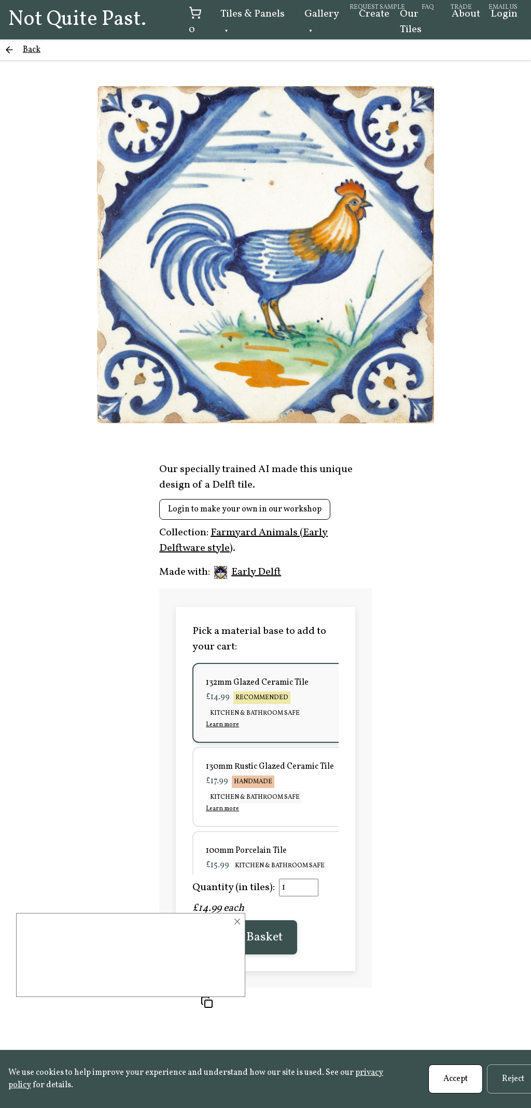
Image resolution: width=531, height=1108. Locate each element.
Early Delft (247, 572)
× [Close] (237, 922)
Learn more (222, 725)
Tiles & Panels (252, 14)
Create (374, 14)
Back (31, 50)
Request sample (377, 7)
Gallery (321, 14)
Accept (455, 1079)
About (466, 14)
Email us (503, 7)
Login (504, 14)
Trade (461, 7)
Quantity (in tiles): (233, 887)
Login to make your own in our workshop (245, 509)
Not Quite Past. (77, 19)
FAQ (428, 7)
